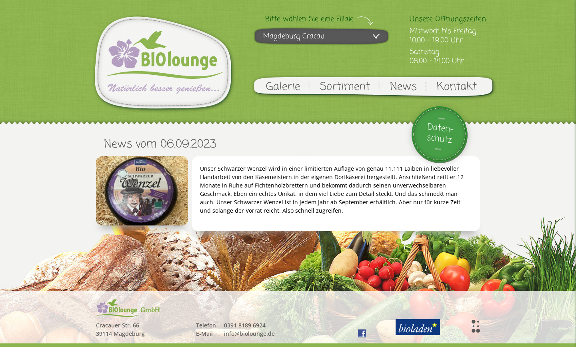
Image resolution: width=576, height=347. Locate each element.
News (403, 87)
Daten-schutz (440, 133)
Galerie (283, 87)
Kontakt (457, 87)
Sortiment (345, 87)
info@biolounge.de (249, 333)
